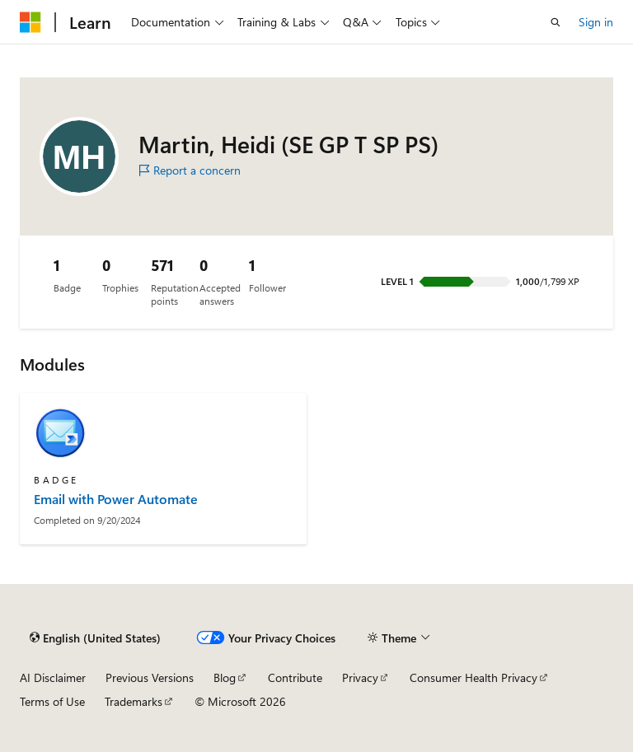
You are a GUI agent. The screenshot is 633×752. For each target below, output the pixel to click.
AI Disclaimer (53, 677)
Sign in (596, 22)
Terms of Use (52, 701)
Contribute (295, 677)
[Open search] (555, 22)
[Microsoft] (30, 22)
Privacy (360, 677)
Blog (224, 677)
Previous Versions (150, 677)
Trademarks (133, 701)
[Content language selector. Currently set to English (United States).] (95, 637)
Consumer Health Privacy (473, 677)
